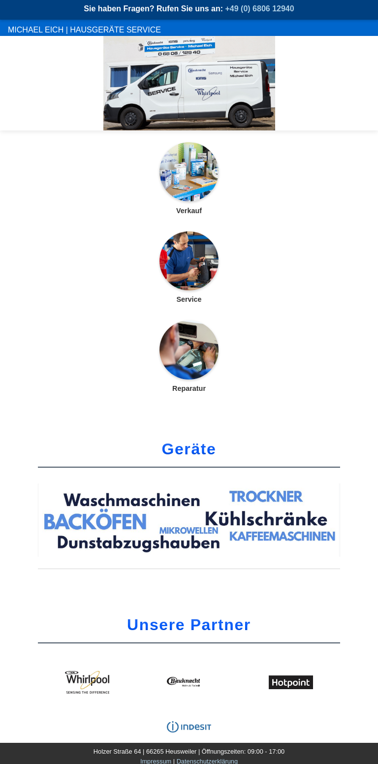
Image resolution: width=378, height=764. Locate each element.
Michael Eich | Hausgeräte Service (84, 30)
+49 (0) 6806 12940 (259, 8)
